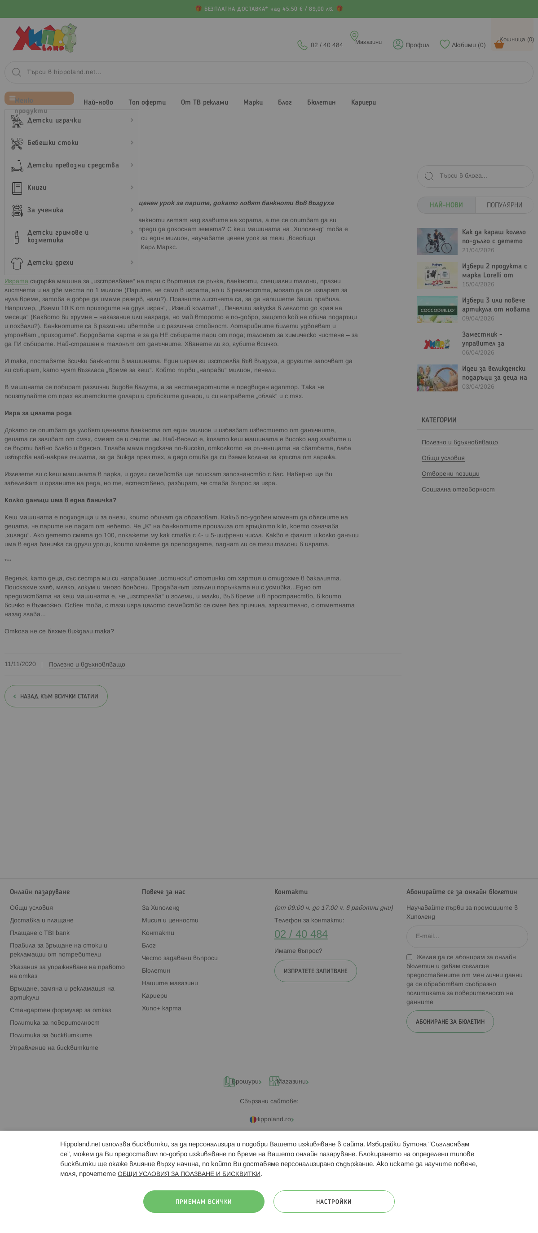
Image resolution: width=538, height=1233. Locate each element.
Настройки (334, 1202)
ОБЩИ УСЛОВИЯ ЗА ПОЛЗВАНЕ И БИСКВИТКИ (189, 1174)
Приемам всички (204, 1202)
